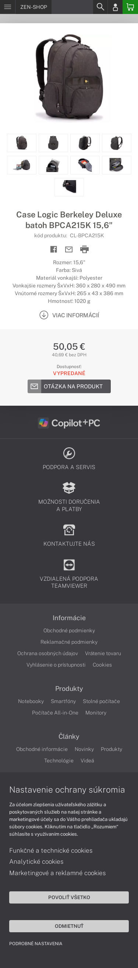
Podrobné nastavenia (36, 943)
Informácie (69, 618)
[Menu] (7, 7)
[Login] (115, 7)
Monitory (95, 713)
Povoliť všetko (69, 897)
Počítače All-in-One (55, 713)
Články (69, 736)
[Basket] (130, 7)
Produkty (69, 688)
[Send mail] (69, 249)
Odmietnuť (69, 926)
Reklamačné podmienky (69, 642)
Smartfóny (63, 701)
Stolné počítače (101, 701)
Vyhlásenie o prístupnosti (56, 665)
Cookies (102, 665)
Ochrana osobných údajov (47, 653)
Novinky (84, 749)
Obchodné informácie (42, 749)
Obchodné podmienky (69, 630)
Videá (87, 760)
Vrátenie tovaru (103, 653)
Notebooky (31, 701)
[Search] (100, 7)
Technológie (59, 760)
